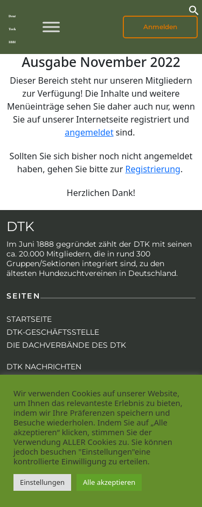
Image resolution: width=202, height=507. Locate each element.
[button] (194, 9)
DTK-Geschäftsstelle (52, 332)
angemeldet (89, 132)
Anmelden (160, 27)
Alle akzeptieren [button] (109, 482)
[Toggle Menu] (51, 27)
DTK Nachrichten (43, 366)
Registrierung (153, 169)
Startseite (29, 319)
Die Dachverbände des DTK (66, 345)
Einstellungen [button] (42, 482)
